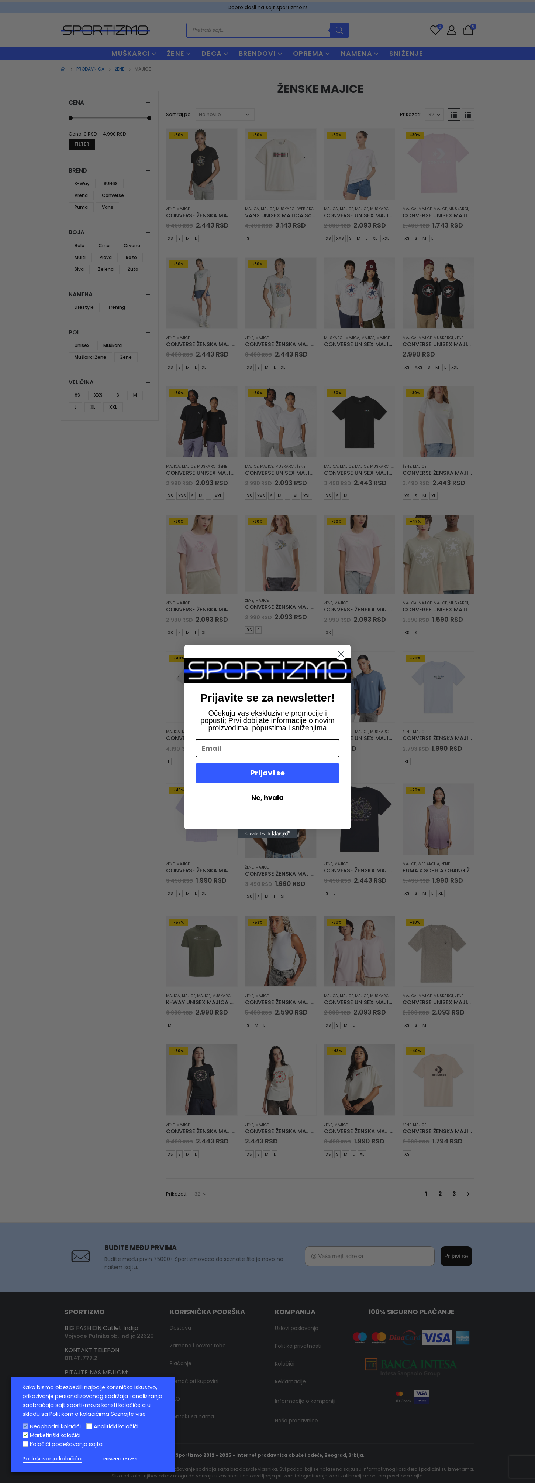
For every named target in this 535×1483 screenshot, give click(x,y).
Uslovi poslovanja (296, 1310)
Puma (81, 207)
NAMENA (356, 53)
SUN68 (111, 183)
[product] (201, 164)
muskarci (286, 209)
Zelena (106, 269)
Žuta (133, 269)
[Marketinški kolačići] (25, 1435)
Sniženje (406, 53)
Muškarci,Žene (90, 357)
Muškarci (112, 345)
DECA (211, 53)
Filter (82, 144)
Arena (81, 195)
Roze (131, 257)
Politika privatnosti (298, 1328)
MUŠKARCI (130, 53)
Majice (183, 209)
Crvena (132, 245)
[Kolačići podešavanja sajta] (25, 1444)
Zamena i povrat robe (198, 1327)
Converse (113, 195)
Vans (107, 207)
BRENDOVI (257, 53)
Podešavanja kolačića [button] (52, 1458)
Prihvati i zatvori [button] (120, 1459)
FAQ (175, 1380)
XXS (340, 238)
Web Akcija (308, 209)
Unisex (82, 345)
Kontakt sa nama (192, 1398)
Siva (79, 269)
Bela (79, 245)
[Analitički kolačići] (89, 1426)
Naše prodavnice (296, 1402)
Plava (106, 257)
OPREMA (308, 53)
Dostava (180, 1309)
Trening (116, 307)
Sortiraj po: (179, 114)
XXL (385, 238)
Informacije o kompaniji (305, 1383)
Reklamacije (290, 1363)
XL (375, 238)
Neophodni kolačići (55, 1426)
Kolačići (284, 1345)
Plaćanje (180, 1345)
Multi (80, 257)
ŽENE (175, 53)
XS (170, 238)
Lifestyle (84, 307)
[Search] (339, 30)
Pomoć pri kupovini (194, 1363)
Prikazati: (410, 114)
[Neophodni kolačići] (25, 1426)
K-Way (82, 183)
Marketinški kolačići (55, 1435)
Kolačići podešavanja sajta (66, 1444)
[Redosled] (225, 114)
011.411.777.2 (81, 1340)
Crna (104, 245)
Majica (252, 209)
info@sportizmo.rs (90, 1362)
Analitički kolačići (116, 1426)
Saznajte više (128, 1414)
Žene (170, 209)
